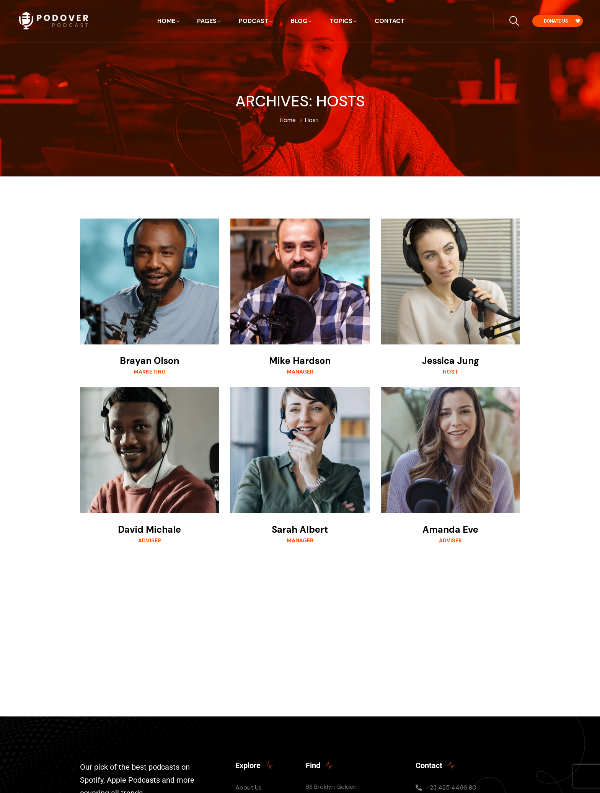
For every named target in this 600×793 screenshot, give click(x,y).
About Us (248, 787)
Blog (299, 21)
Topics (340, 21)
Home (166, 21)
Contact (390, 21)
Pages (207, 21)
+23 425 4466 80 (451, 787)
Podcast (254, 21)
